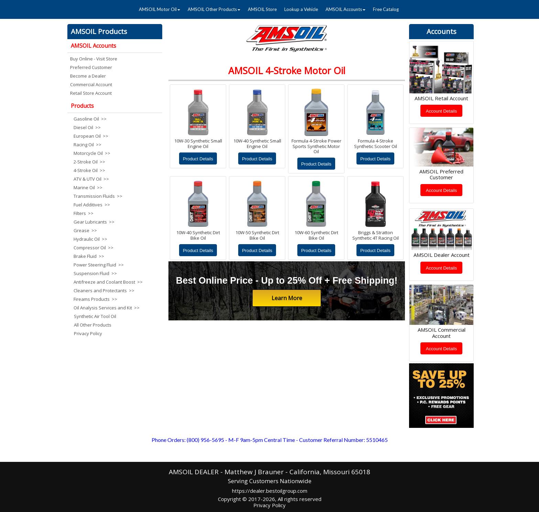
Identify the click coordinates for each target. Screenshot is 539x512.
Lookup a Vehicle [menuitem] (301, 9)
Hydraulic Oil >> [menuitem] (90, 239)
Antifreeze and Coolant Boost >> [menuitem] (107, 282)
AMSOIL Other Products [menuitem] (214, 9)
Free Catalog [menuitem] (386, 9)
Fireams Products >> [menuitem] (95, 299)
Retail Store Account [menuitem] (91, 93)
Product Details (198, 158)
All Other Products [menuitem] (92, 325)
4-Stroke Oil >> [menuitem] (89, 170)
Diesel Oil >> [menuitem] (87, 127)
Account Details (441, 111)
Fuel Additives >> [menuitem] (92, 205)
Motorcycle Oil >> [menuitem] (92, 153)
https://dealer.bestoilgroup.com (269, 490)
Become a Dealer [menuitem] (88, 76)
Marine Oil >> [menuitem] (88, 187)
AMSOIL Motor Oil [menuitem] (159, 9)
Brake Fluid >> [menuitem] (89, 256)
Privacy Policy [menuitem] (88, 333)
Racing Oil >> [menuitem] (87, 144)
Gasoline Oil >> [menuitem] (90, 119)
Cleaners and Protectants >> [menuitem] (104, 290)
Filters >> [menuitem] (84, 213)
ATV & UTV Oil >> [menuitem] (91, 179)
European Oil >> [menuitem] (91, 136)
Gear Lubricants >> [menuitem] (94, 222)
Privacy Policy (269, 505)
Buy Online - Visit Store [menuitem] (93, 59)
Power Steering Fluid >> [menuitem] (99, 265)
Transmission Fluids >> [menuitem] (98, 196)
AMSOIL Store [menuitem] (262, 9)
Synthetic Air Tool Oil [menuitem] (95, 316)
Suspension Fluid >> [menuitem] (95, 273)
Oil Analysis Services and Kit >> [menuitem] (107, 308)
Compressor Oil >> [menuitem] (93, 247)
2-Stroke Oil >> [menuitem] (89, 162)
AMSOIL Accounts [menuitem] (345, 9)
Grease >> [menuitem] (85, 230)
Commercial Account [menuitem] (91, 84)
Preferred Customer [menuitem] (91, 67)
